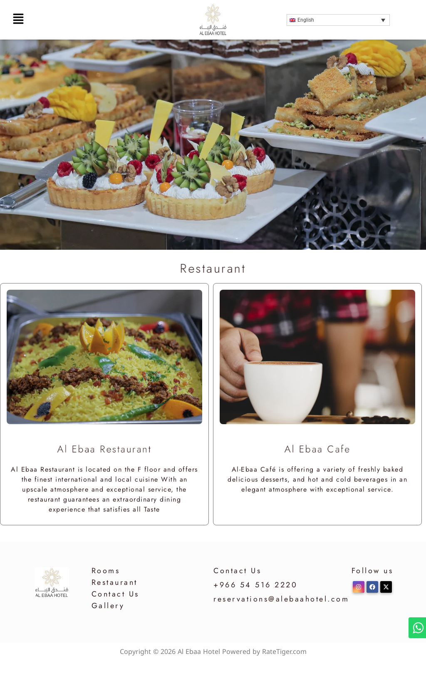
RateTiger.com (284, 651)
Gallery (108, 605)
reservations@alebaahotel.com (281, 599)
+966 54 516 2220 (255, 584)
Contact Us (115, 594)
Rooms (106, 570)
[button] (73, 20)
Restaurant (115, 582)
